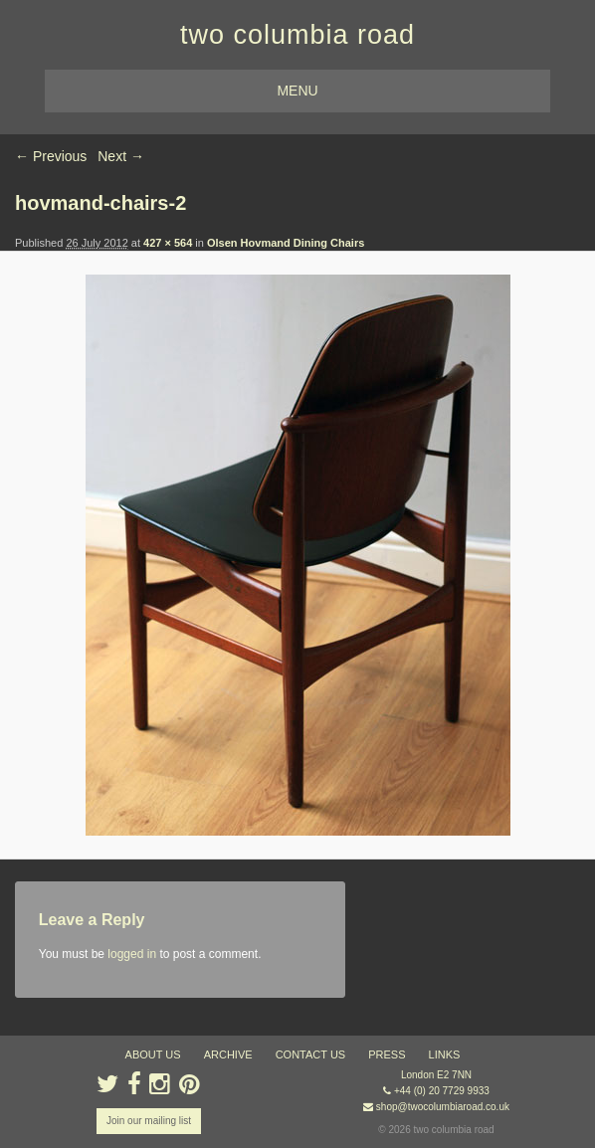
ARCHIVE (228, 1054)
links (445, 1054)
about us (153, 1054)
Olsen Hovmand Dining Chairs (285, 243)
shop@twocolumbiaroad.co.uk (442, 1106)
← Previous (51, 156)
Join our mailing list (148, 1120)
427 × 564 (167, 243)
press (386, 1054)
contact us (311, 1054)
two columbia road (297, 35)
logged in (131, 954)
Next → (121, 156)
